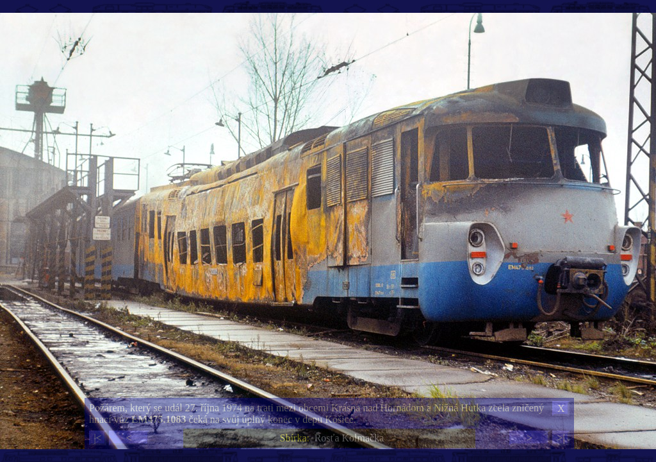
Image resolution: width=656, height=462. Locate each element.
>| (560, 437)
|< (97, 437)
